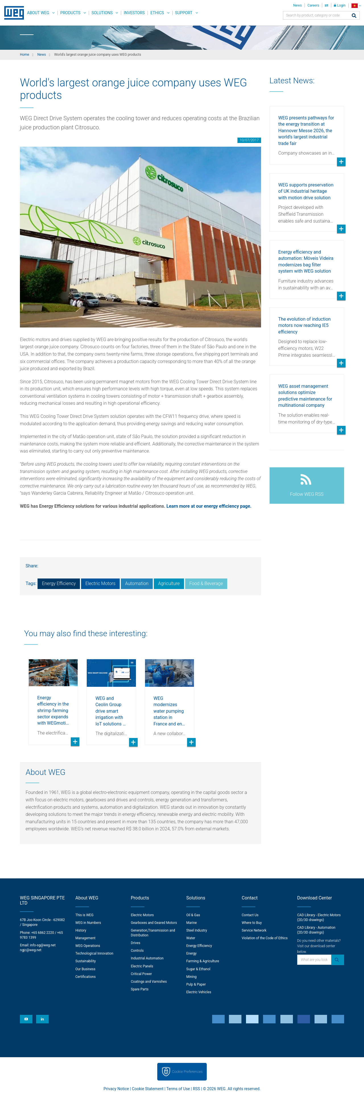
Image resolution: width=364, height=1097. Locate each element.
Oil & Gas (193, 915)
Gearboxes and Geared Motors (154, 923)
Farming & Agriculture (202, 961)
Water (190, 938)
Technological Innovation (94, 953)
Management (85, 938)
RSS (196, 1088)
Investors (134, 13)
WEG (12, 13)
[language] (356, 5)
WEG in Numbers (88, 923)
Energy (191, 953)
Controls (137, 951)
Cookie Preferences (187, 1071)
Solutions (102, 13)
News (297, 5)
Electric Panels (142, 966)
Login (340, 5)
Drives (135, 943)
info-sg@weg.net (43, 945)
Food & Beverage (206, 583)
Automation (136, 583)
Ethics (157, 13)
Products (70, 13)
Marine (191, 923)
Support (184, 13)
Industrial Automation (147, 958)
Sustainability (85, 961)
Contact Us (250, 915)
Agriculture (169, 583)
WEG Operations (87, 946)
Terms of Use (178, 1088)
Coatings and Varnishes (149, 982)
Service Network (254, 930)
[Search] (354, 16)
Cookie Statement (148, 1088)
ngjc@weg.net (31, 950)
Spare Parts (139, 989)
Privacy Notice (116, 1088)
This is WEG (84, 915)
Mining (191, 977)
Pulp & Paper (196, 984)
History (80, 930)
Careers (313, 5)
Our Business (85, 969)
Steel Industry (196, 930)
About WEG (38, 13)
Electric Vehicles (198, 992)
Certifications (85, 977)
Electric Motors (100, 583)
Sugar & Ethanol (198, 969)
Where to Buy (252, 923)
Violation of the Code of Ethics (265, 938)
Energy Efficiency (59, 583)
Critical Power (141, 974)
